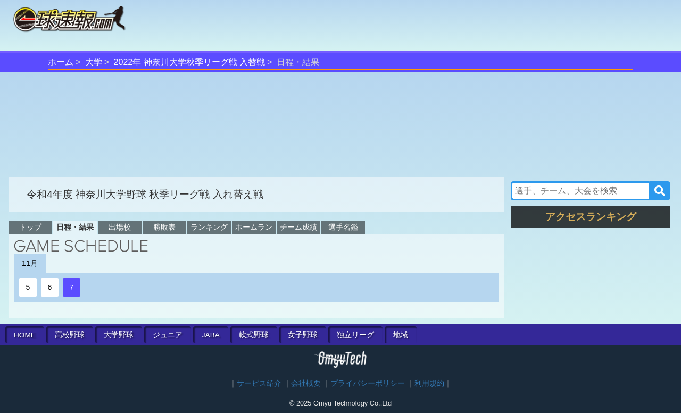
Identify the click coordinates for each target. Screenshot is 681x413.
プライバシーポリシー (367, 383)
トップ (30, 227)
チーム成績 (298, 227)
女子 (303, 335)
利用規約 (429, 383)
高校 (70, 335)
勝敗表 (164, 227)
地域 (400, 335)
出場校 (120, 227)
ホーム (60, 62)
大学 (93, 62)
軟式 (254, 335)
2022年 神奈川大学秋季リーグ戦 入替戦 (189, 62)
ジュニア (167, 335)
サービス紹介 (259, 383)
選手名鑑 (343, 227)
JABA (211, 335)
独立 (355, 335)
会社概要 (306, 383)
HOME (25, 335)
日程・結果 (75, 227)
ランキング (209, 227)
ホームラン (253, 227)
